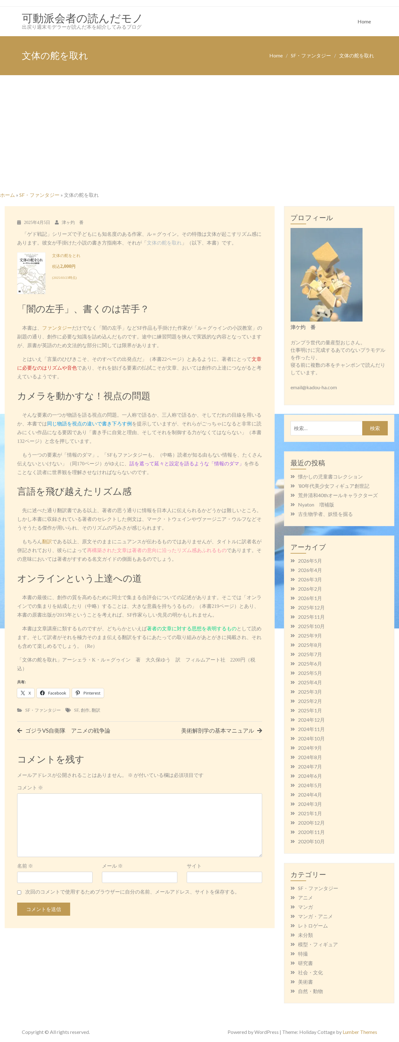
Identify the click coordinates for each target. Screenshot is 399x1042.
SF (76, 710)
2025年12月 (311, 607)
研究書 (305, 963)
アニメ (305, 897)
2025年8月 (310, 645)
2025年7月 (310, 654)
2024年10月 (311, 738)
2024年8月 (310, 757)
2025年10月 (311, 626)
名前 (25, 866)
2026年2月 (310, 589)
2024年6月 (310, 776)
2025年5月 (310, 673)
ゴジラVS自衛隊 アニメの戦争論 (67, 730)
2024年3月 (310, 804)
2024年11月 (311, 729)
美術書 (305, 982)
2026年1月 (310, 598)
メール (112, 866)
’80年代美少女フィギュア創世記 (333, 486)
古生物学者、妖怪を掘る (325, 514)
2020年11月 (311, 832)
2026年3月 (310, 579)
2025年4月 (310, 682)
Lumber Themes (360, 1032)
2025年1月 (310, 710)
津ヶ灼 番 (73, 222)
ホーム (7, 195)
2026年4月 (310, 570)
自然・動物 (310, 991)
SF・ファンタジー (39, 195)
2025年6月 (310, 663)
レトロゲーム (313, 925)
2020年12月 (311, 823)
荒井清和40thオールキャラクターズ (338, 495)
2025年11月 (311, 617)
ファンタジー (57, 328)
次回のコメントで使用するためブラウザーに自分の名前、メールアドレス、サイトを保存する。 (132, 891)
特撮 (303, 954)
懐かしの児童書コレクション (330, 476)
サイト (194, 866)
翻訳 (47, 541)
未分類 (305, 935)
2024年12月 (311, 720)
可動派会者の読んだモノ (82, 17)
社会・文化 (310, 972)
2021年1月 (310, 813)
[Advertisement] (199, 142)
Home (364, 21)
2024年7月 (310, 766)
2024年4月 (310, 794)
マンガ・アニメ (315, 916)
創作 (85, 710)
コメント (30, 787)
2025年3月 (310, 692)
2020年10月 (311, 841)
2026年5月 (310, 561)
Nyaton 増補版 (316, 504)
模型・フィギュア (318, 944)
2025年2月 (310, 701)
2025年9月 (310, 635)
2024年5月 (310, 785)
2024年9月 (310, 748)
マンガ (305, 907)
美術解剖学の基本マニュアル (217, 730)
